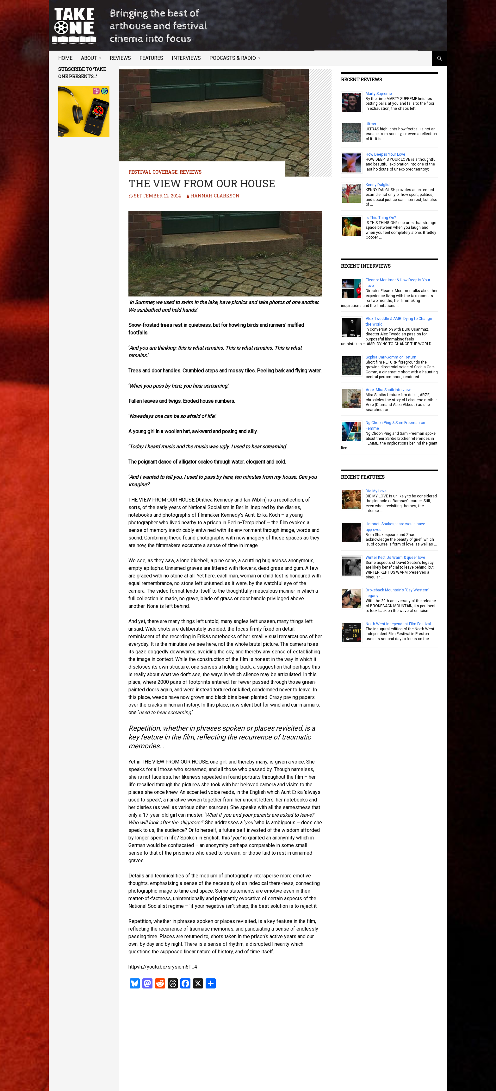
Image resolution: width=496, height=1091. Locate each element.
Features (151, 58)
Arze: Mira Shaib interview (388, 390)
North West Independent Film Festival (398, 624)
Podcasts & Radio (232, 58)
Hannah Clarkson (214, 196)
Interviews (186, 58)
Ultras (371, 124)
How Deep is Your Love (385, 154)
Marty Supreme (379, 93)
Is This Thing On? (381, 217)
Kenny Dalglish (379, 185)
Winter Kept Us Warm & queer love (395, 557)
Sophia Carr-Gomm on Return (391, 357)
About (89, 58)
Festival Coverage (152, 172)
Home (65, 58)
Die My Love (376, 491)
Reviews (120, 58)
